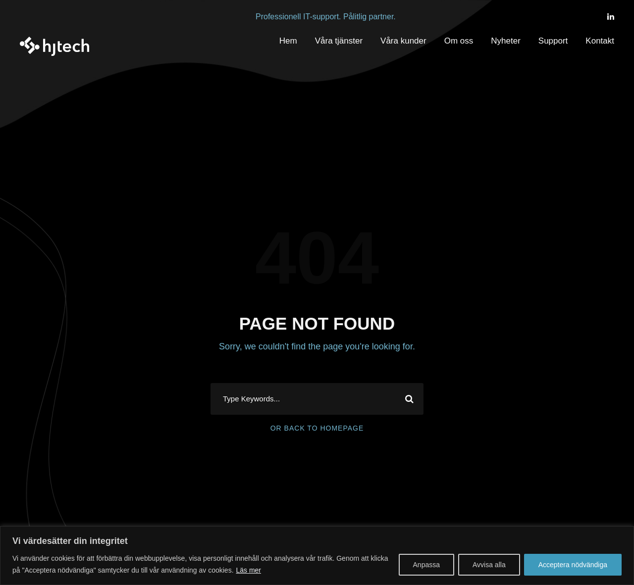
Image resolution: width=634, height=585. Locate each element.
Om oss (459, 41)
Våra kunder (403, 41)
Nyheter (506, 41)
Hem (288, 41)
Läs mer (248, 570)
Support (553, 41)
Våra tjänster (339, 41)
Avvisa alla (489, 565)
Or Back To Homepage (317, 428)
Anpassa (426, 565)
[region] (317, 555)
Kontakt (599, 41)
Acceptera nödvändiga (572, 565)
